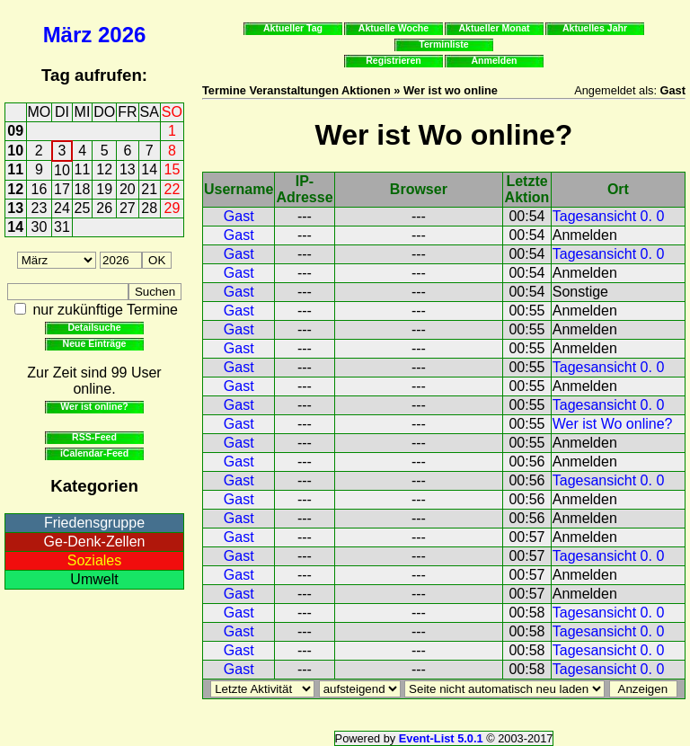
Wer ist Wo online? (613, 423)
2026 (122, 34)
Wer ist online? (94, 406)
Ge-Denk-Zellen (95, 541)
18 (83, 189)
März (68, 34)
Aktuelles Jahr (594, 27)
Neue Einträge (95, 343)
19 (104, 189)
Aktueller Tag (293, 27)
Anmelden (495, 60)
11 (15, 169)
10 (15, 150)
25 (83, 208)
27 (127, 208)
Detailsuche (93, 327)
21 (149, 189)
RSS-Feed (94, 436)
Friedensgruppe (94, 522)
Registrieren (393, 60)
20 (127, 189)
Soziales (94, 560)
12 (104, 169)
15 (172, 169)
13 (127, 169)
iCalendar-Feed (94, 453)
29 (172, 208)
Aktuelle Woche (393, 27)
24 (62, 208)
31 (62, 227)
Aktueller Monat (493, 27)
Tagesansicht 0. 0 (609, 216)
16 (39, 189)
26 (104, 208)
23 (39, 208)
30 (39, 227)
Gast (239, 216)
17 (62, 189)
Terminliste (443, 44)
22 (172, 189)
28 (149, 208)
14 (149, 169)
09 (15, 130)
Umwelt (94, 579)
